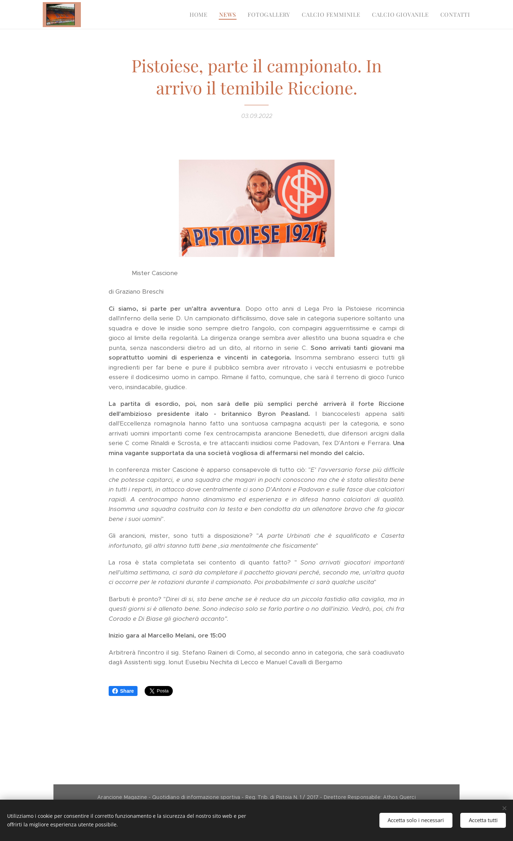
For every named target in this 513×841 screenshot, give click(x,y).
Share (123, 691)
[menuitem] (200, 15)
